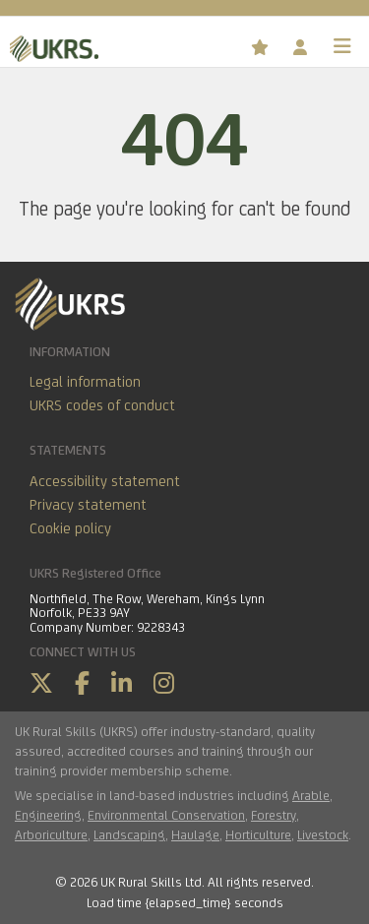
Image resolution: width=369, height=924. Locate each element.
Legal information (85, 381)
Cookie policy (70, 528)
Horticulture (258, 834)
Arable (311, 795)
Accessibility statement (105, 480)
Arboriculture (51, 834)
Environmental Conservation (166, 815)
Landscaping (129, 834)
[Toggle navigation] (342, 46)
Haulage (195, 834)
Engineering (48, 815)
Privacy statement (88, 504)
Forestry (273, 815)
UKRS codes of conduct (102, 405)
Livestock (322, 834)
